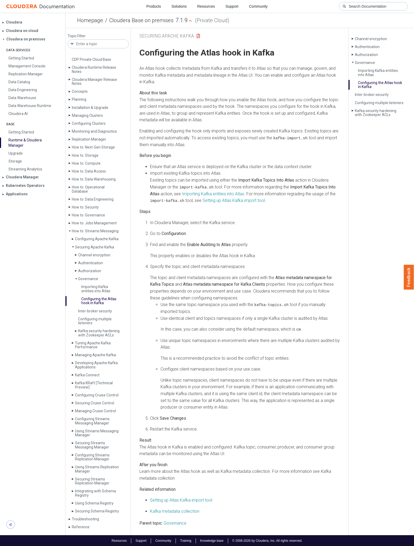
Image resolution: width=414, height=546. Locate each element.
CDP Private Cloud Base (91, 59)
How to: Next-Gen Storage (93, 147)
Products (153, 6)
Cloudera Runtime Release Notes (94, 69)
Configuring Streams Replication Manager (92, 457)
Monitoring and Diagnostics (94, 131)
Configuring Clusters (89, 123)
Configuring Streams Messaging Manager (92, 421)
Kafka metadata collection (174, 510)
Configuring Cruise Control (97, 395)
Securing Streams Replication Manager (92, 481)
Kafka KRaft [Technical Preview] (94, 385)
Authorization (89, 271)
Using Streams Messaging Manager (97, 433)
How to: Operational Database (88, 189)
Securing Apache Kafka (94, 247)
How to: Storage (85, 155)
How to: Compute (86, 163)
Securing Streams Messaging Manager (92, 445)
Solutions (179, 6)
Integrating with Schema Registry (95, 493)
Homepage (90, 20)
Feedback (408, 277)
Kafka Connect (87, 375)
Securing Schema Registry (97, 511)
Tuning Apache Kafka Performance (93, 345)
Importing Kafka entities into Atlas (95, 289)
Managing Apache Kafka (95, 355)
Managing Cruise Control (95, 411)
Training (185, 540)
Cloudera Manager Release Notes (94, 81)
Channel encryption (94, 255)
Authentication (90, 263)
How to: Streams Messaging (95, 231)
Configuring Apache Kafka (97, 239)
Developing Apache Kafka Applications (96, 365)
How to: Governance (88, 215)
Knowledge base (212, 540)
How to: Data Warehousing (94, 179)
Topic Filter (77, 36)
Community (258, 6)
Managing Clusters (87, 115)
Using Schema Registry (94, 503)
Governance (88, 279)
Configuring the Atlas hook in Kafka (98, 301)
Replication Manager (89, 139)
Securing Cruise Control (94, 403)
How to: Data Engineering (93, 199)
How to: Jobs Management (94, 223)
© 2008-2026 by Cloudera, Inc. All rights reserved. (267, 540)
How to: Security (85, 207)
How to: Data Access (89, 171)
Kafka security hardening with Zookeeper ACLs (99, 333)
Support (231, 6)
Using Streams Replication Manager (97, 469)
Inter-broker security (95, 311)
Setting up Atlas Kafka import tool (234, 200)
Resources (206, 6)
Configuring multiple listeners (95, 321)
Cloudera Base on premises (141, 20)
